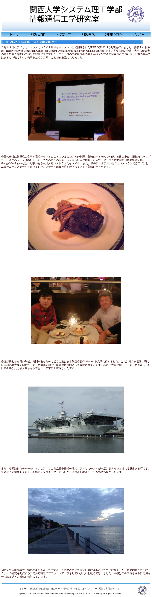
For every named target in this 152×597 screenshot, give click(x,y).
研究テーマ (56, 588)
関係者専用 (104, 588)
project (114, 588)
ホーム (24, 588)
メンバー (92, 588)
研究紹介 (34, 588)
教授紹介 (44, 588)
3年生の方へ (80, 588)
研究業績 (67, 588)
